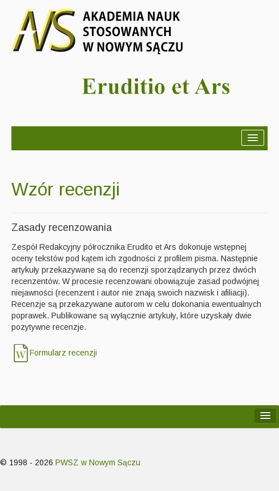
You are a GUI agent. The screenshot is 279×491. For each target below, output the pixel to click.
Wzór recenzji (65, 189)
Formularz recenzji (63, 352)
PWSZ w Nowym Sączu (97, 462)
